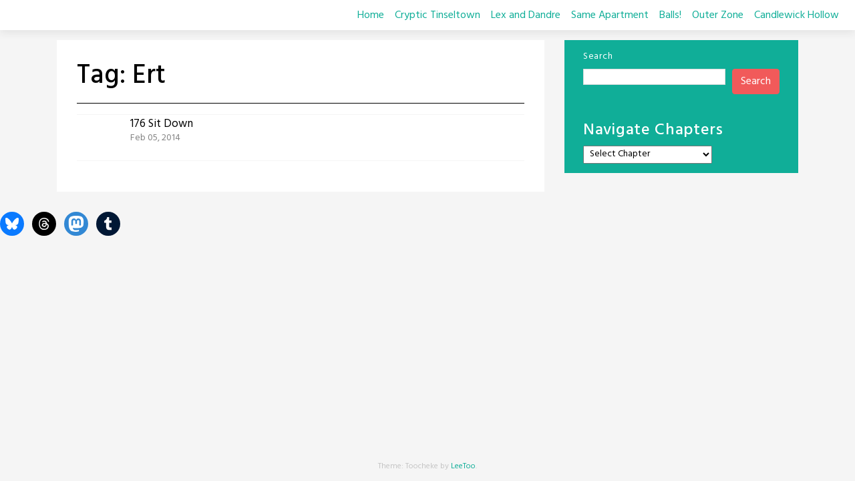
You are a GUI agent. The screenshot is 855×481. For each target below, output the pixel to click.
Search (598, 56)
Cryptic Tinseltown (437, 15)
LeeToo (463, 466)
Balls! (670, 15)
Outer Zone (717, 15)
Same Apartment (610, 15)
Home (370, 15)
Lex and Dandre (525, 15)
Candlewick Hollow (796, 15)
